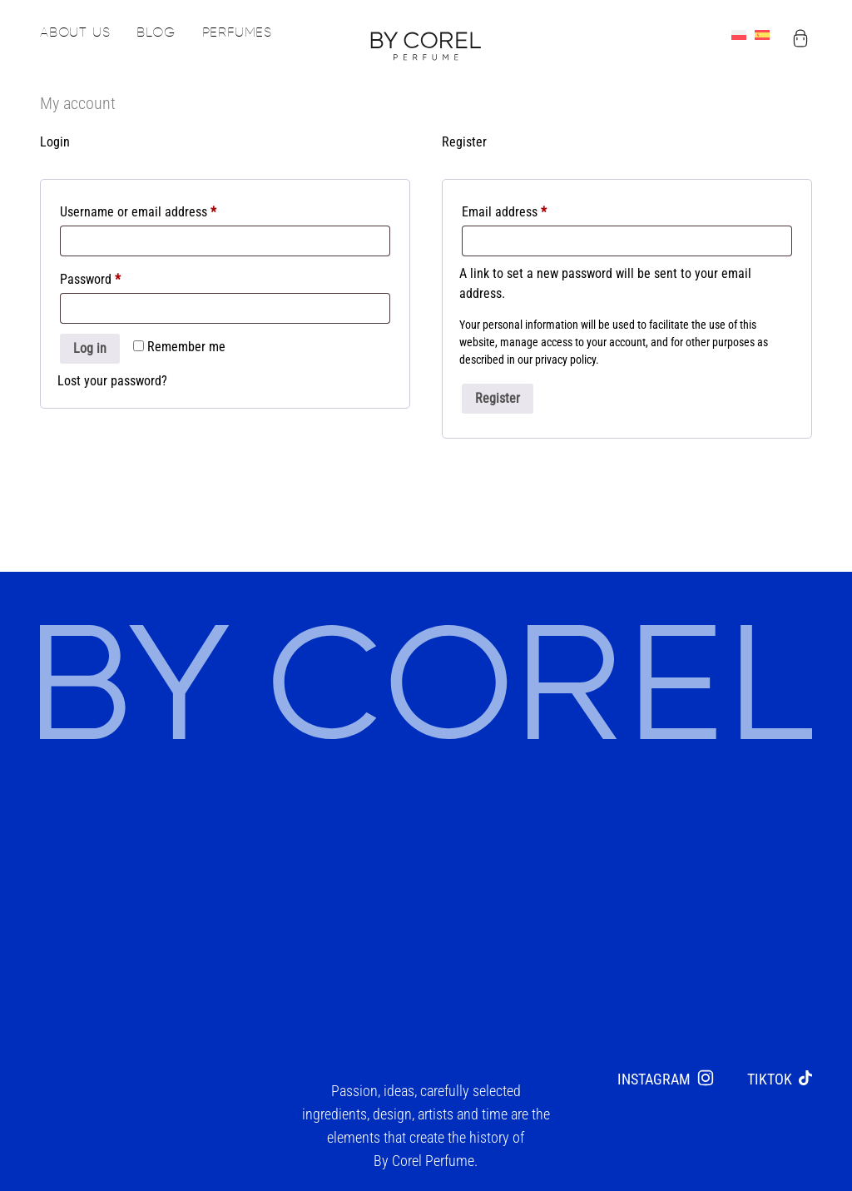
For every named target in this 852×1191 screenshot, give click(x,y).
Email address (528, 216)
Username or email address (162, 216)
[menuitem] (743, 36)
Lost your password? (112, 388)
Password (114, 284)
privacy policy (565, 367)
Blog (155, 33)
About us (75, 33)
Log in (89, 356)
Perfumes (237, 33)
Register (497, 406)
